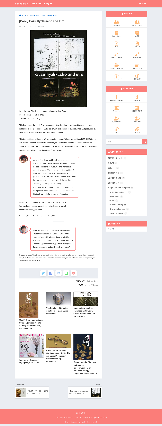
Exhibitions (116, 23)
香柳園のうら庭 (137, 66)
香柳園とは (137, 77)
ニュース (137, 45)
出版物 (137, 34)
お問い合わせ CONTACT (64, 419)
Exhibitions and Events (120, 192)
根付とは (137, 98)
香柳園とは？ (115, 183)
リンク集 (137, 130)
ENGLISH (142, 3)
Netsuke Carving (116, 55)
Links (116, 130)
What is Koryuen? (116, 77)
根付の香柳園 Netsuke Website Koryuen (41, 3)
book (95, 286)
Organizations (116, 119)
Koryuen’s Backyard (116, 66)
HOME (81, 414)
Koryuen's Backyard (119, 209)
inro (88, 286)
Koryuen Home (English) (121, 188)
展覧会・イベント (137, 23)
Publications (92, 282)
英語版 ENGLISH (100, 419)
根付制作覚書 (137, 55)
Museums (116, 109)
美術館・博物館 (137, 109)
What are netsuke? (116, 98)
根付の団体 (137, 119)
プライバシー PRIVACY (83, 419)
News (116, 45)
